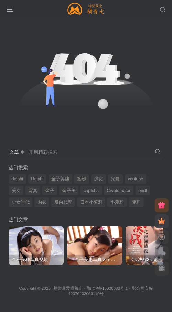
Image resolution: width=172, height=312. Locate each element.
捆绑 (81, 178)
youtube (135, 178)
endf (143, 190)
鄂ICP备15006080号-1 (107, 288)
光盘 (115, 178)
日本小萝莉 (91, 202)
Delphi (37, 178)
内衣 (41, 202)
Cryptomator (118, 190)
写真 (33, 190)
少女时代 (21, 202)
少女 (98, 178)
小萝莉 (117, 202)
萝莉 (136, 202)
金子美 (69, 190)
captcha (91, 190)
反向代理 (63, 202)
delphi (17, 178)
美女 (16, 190)
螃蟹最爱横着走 (68, 288)
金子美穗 (60, 178)
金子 (49, 190)
